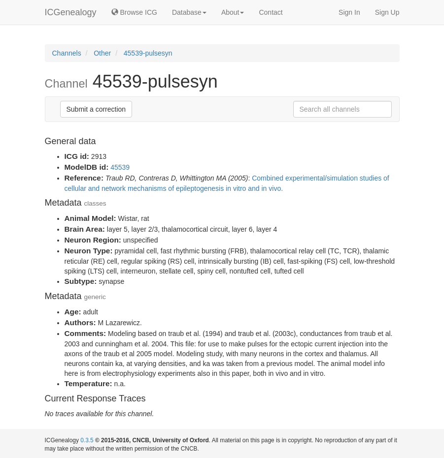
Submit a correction (96, 109)
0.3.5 (86, 440)
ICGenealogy (71, 12)
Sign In (349, 12)
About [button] (232, 12)
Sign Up (387, 12)
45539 (120, 167)
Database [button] (189, 12)
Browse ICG (134, 12)
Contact (270, 12)
